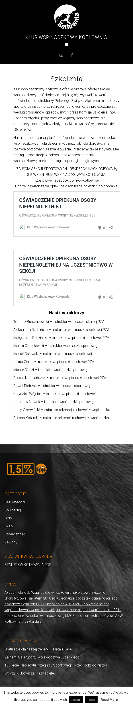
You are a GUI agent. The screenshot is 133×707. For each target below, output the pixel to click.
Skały (8, 526)
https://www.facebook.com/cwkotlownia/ (66, 180)
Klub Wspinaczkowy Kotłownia (66, 37)
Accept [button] (76, 699)
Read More (109, 700)
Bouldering (12, 510)
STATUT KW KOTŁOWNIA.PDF (27, 565)
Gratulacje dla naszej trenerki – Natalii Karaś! (39, 649)
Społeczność (14, 534)
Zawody (10, 542)
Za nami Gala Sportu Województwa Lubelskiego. (42, 657)
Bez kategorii (14, 502)
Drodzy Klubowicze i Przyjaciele (29, 673)
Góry (8, 518)
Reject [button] (91, 699)
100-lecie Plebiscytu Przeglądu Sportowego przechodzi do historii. (56, 665)
